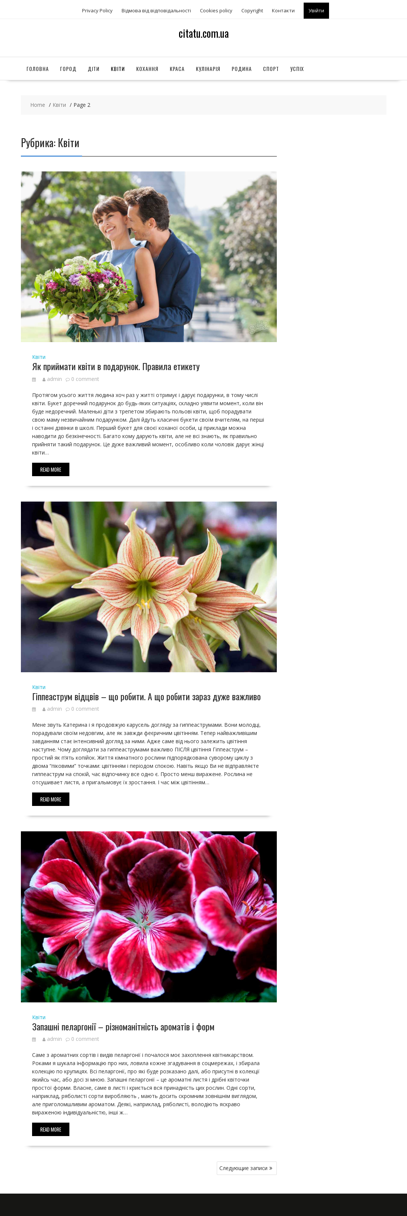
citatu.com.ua (204, 33)
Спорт (271, 68)
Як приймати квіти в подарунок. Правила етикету (116, 366)
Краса (177, 68)
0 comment (85, 378)
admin (52, 378)
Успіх (297, 68)
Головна (37, 68)
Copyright (252, 10)
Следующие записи (243, 1168)
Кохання (147, 68)
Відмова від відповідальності (156, 10)
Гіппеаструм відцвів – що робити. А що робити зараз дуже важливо (146, 696)
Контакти (283, 10)
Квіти (118, 68)
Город (68, 68)
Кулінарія (208, 68)
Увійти (316, 10)
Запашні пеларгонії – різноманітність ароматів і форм (123, 1026)
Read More (50, 469)
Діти (94, 68)
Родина (242, 68)
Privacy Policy (97, 10)
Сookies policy (216, 10)
